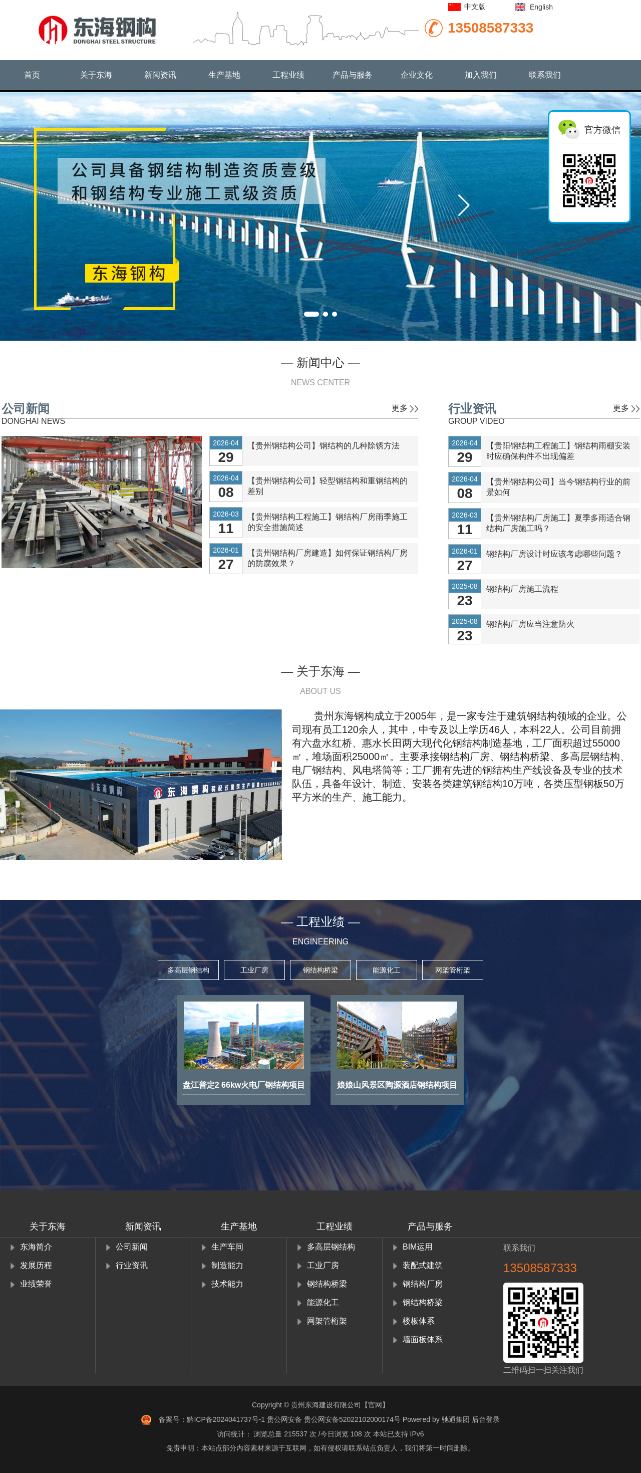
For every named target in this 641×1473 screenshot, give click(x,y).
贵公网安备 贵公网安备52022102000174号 (334, 1419)
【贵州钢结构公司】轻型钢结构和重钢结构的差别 (327, 486)
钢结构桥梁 (320, 970)
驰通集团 (456, 1419)
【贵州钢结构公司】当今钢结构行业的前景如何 (558, 487)
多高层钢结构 (188, 970)
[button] (464, 205)
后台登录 (486, 1419)
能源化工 (387, 970)
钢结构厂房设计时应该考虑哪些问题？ (554, 554)
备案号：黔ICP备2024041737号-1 (212, 1419)
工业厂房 (254, 970)
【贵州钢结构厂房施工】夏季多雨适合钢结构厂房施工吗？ (558, 523)
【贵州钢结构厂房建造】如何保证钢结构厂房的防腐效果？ (327, 558)
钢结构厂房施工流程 (522, 589)
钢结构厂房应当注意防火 (530, 624)
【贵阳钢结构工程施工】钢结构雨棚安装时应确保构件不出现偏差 (558, 450)
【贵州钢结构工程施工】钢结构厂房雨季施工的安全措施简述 (327, 522)
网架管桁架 (452, 970)
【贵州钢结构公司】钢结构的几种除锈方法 (323, 445)
